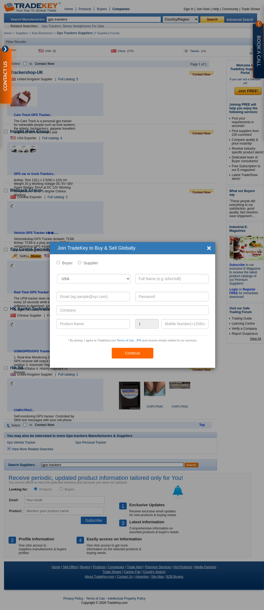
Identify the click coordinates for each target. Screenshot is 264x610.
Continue (132, 353)
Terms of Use (125, 340)
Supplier (90, 263)
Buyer (67, 263)
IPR (139, 340)
